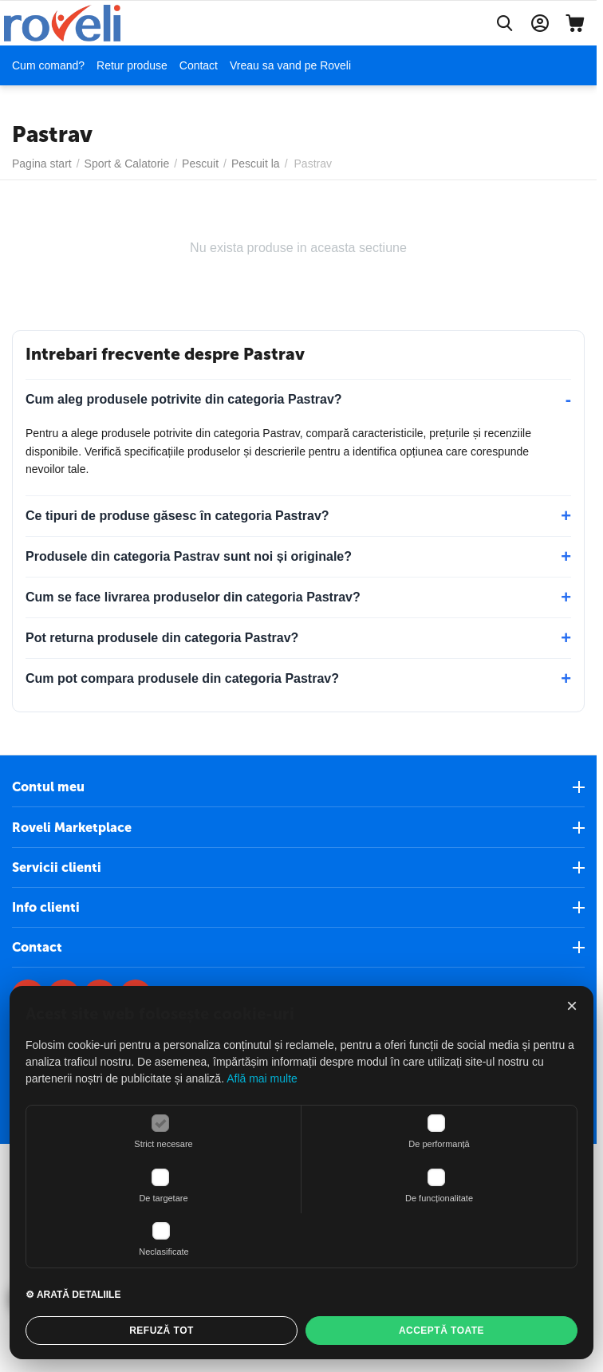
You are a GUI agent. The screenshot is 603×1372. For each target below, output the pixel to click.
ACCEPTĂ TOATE (441, 1330)
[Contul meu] (540, 23)
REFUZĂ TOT (161, 1330)
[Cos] (575, 23)
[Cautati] (504, 23)
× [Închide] (571, 1005)
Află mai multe (262, 1078)
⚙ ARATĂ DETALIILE (73, 1294)
